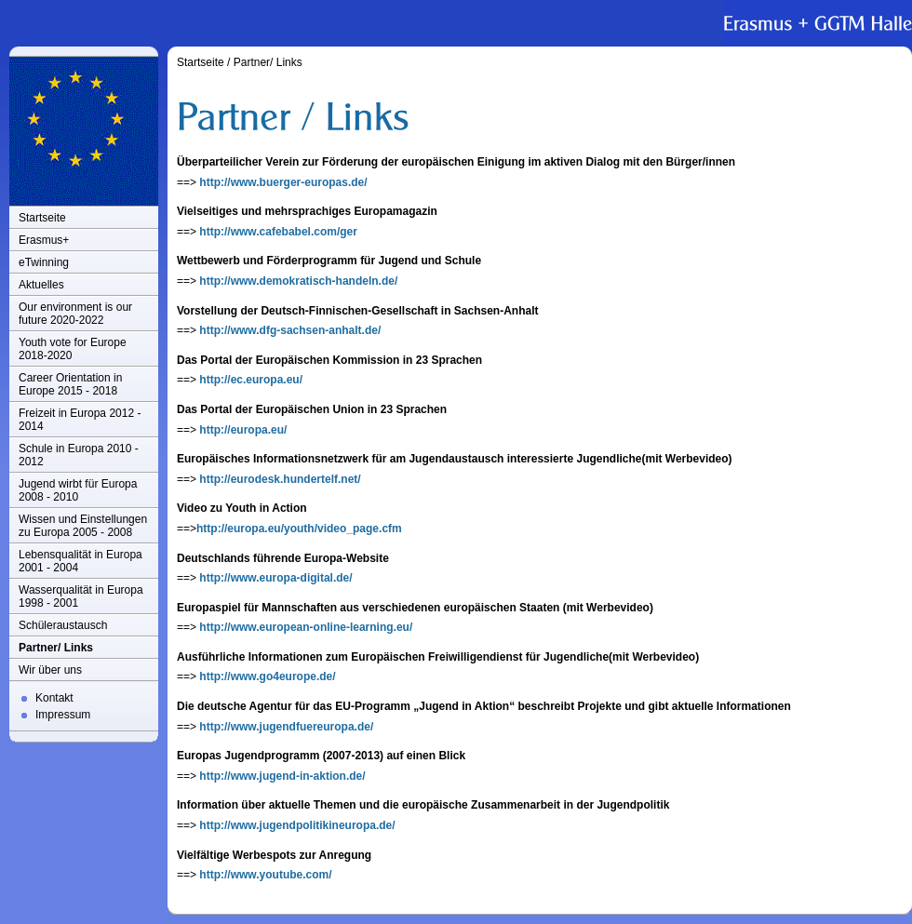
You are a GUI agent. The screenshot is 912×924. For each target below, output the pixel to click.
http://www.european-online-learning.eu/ (305, 627)
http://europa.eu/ (243, 429)
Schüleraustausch (63, 625)
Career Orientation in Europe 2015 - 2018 (70, 384)
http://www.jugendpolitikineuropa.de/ (297, 825)
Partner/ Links (56, 647)
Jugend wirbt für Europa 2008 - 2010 (78, 490)
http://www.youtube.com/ (265, 874)
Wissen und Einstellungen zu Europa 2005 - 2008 (83, 526)
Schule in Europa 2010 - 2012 (79, 455)
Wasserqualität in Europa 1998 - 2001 (81, 596)
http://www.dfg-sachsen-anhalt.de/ (290, 330)
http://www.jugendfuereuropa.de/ (286, 726)
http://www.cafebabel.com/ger (278, 231)
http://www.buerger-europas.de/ (283, 182)
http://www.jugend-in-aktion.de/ (282, 776)
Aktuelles (41, 284)
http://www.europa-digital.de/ (275, 577)
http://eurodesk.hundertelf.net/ (279, 479)
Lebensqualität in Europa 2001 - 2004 (80, 561)
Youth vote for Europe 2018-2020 (73, 349)
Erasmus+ (44, 240)
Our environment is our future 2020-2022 (75, 314)
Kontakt (54, 697)
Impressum (62, 714)
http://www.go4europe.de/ (267, 676)
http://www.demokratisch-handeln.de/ (298, 281)
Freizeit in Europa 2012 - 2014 (80, 420)
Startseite (42, 217)
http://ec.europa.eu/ (250, 379)
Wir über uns (50, 669)
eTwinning (44, 262)
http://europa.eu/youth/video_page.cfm (299, 528)
